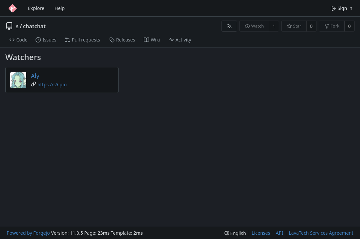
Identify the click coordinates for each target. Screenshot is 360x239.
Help (59, 8)
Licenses (261, 233)
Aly (35, 76)
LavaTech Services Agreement (321, 233)
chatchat (34, 26)
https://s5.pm (52, 84)
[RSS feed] (229, 26)
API (279, 233)
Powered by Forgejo (28, 233)
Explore (36, 8)
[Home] (12, 8)
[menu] (235, 233)
